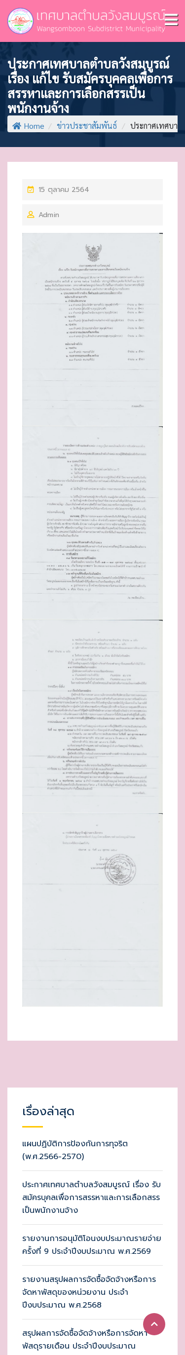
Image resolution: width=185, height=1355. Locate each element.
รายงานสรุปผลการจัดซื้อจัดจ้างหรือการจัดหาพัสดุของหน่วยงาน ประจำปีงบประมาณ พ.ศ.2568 (89, 1292)
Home (28, 125)
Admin (48, 215)
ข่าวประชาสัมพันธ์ (87, 125)
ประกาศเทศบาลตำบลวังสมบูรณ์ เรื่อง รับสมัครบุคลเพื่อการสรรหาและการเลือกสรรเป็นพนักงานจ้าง (91, 1197)
